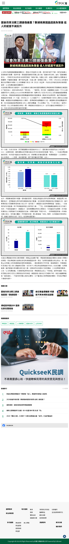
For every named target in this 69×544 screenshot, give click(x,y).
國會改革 (29, 323)
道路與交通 (33, 518)
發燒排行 (4, 388)
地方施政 (28, 8)
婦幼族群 (18, 523)
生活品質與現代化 (57, 512)
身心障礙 (26, 523)
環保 (31, 512)
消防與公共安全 (44, 509)
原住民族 (18, 526)
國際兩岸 (6, 8)
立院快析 (39, 323)
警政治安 (33, 515)
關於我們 (59, 526)
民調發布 (49, 8)
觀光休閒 (42, 515)
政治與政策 (17, 8)
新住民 (18, 531)
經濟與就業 (43, 518)
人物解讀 (20, 323)
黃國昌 (12, 323)
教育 (31, 509)
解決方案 (59, 522)
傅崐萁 (4, 323)
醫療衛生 (42, 512)
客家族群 (18, 528)
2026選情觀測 (61, 8)
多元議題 (39, 8)
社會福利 (54, 509)
